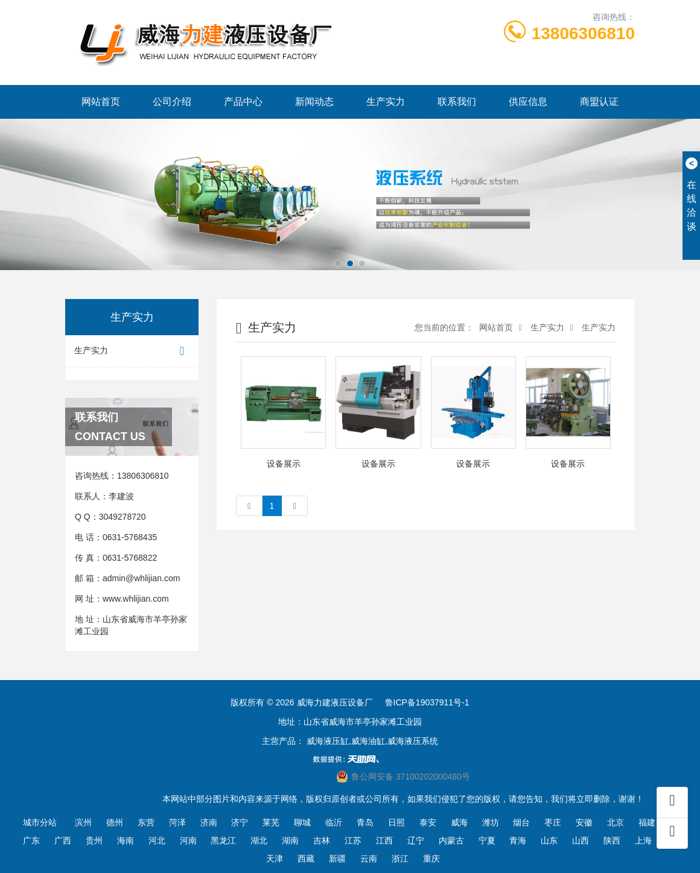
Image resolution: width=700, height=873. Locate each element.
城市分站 (40, 822)
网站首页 (100, 101)
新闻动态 (314, 101)
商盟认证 (599, 101)
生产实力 (385, 101)
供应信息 (528, 101)
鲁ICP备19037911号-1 (427, 702)
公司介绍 (172, 101)
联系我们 (457, 101)
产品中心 (243, 101)
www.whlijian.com (136, 599)
